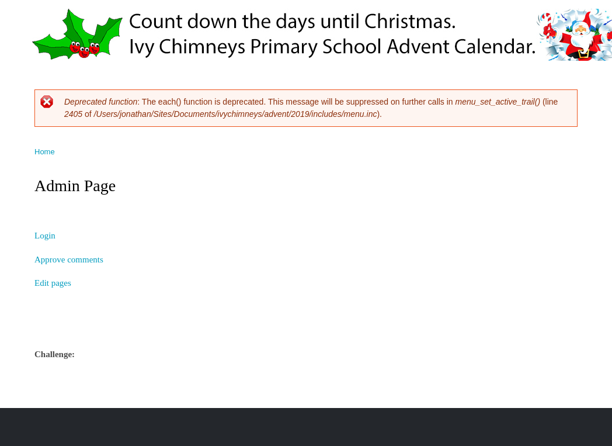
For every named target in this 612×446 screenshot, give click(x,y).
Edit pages (52, 283)
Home (44, 151)
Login (44, 235)
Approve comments (68, 259)
